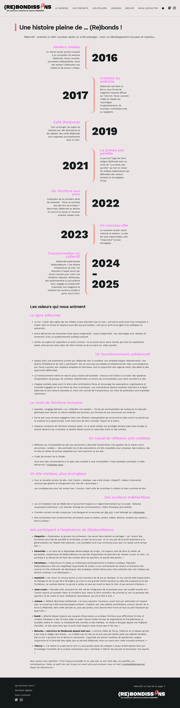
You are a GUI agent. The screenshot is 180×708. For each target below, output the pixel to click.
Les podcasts (80, 8)
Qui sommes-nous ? (25, 686)
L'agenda (116, 8)
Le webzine (61, 8)
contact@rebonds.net (134, 664)
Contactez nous (55, 465)
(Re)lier (129, 8)
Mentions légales (23, 690)
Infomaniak (139, 512)
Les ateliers (99, 8)
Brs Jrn (108, 512)
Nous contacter (148, 8)
